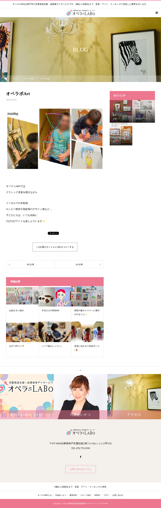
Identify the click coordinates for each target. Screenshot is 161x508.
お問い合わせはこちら (80, 469)
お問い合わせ (117, 495)
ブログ (106, 495)
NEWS (97, 495)
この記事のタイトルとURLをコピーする (55, 247)
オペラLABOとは (45, 495)
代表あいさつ (60, 495)
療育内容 (73, 495)
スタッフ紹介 (85, 495)
